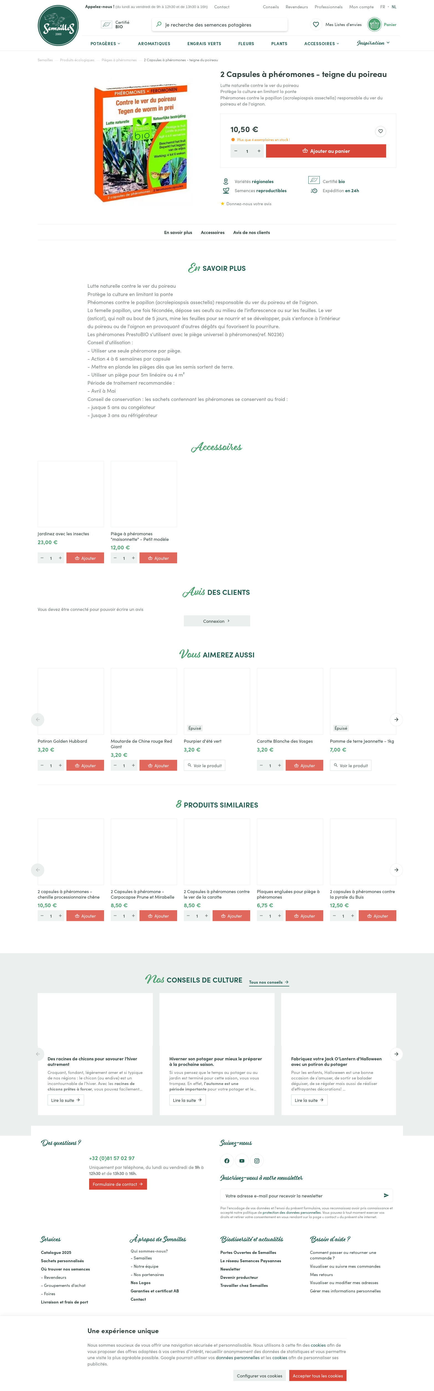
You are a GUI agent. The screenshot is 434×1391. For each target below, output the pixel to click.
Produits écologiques (77, 60)
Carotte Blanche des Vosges (285, 741)
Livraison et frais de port (64, 1302)
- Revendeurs (53, 1277)
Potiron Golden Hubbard (62, 741)
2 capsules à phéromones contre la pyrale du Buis (362, 893)
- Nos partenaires (147, 1274)
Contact (138, 1299)
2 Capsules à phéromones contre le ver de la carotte (217, 893)
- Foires (48, 1293)
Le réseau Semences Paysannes (250, 1260)
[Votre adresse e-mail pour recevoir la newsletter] (306, 1195)
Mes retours (321, 1274)
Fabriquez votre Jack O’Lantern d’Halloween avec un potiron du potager (336, 1061)
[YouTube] (242, 1160)
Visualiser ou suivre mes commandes (345, 1266)
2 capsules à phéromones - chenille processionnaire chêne (69, 893)
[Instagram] (257, 1160)
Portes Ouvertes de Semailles (248, 1252)
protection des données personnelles (292, 1212)
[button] (322, 43)
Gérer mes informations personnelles (345, 1291)
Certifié (334, 181)
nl (394, 6)
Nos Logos (141, 1282)
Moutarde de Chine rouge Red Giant (141, 743)
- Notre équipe (144, 1266)
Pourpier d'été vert (202, 741)
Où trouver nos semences (65, 1269)
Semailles (45, 60)
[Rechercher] (158, 24)
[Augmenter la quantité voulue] (259, 151)
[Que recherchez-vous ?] (220, 24)
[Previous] (37, 719)
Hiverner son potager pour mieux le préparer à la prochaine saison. (215, 1061)
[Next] (396, 719)
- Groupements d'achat (63, 1285)
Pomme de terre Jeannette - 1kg (362, 741)
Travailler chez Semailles (244, 1285)
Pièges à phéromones (119, 60)
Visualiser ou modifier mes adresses (344, 1282)
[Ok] (386, 1195)
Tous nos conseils (266, 982)
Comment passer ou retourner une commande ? (343, 1255)
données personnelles (238, 1357)
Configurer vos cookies (259, 1375)
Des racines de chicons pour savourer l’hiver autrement (92, 1061)
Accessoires (212, 232)
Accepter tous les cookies (318, 1375)
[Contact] (222, 6)
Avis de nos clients (251, 232)
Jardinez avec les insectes (63, 533)
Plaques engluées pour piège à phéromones (288, 893)
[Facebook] (227, 1160)
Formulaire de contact (118, 1184)
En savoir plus (178, 232)
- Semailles (141, 1258)
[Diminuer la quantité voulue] (236, 151)
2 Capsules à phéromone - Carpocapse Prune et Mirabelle (142, 893)
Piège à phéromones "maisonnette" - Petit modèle (140, 536)
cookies (318, 1345)
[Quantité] (247, 151)
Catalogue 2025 (56, 1252)
